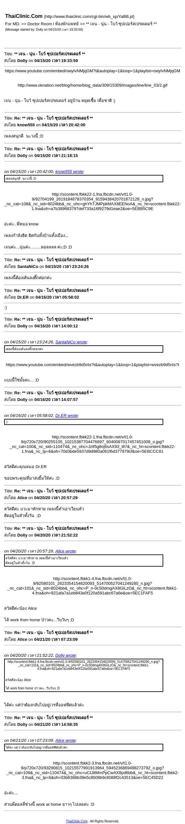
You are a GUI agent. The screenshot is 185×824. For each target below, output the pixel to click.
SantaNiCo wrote (71, 342)
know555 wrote (69, 171)
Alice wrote (65, 551)
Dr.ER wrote (66, 415)
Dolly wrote (65, 655)
